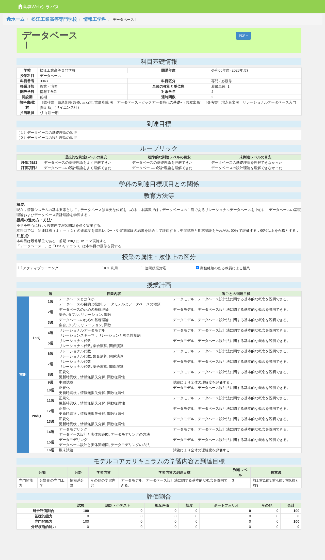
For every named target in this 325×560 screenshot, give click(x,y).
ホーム (15, 19)
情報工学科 (94, 19)
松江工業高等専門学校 (54, 19)
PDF (243, 36)
